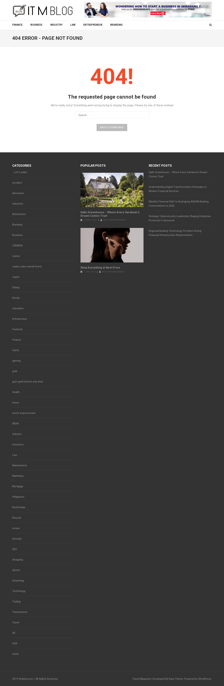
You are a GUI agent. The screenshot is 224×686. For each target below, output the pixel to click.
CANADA (17, 245)
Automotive (19, 214)
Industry (56, 24)
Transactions (19, 612)
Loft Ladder (19, 172)
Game (15, 350)
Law (72, 24)
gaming (16, 360)
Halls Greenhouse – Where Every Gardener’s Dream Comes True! (109, 214)
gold (14, 371)
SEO (14, 549)
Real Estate (18, 507)
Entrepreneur (92, 24)
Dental (15, 297)
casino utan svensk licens (27, 266)
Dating (15, 287)
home (15, 402)
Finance (17, 24)
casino (16, 256)
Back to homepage (112, 127)
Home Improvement (23, 413)
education (18, 308)
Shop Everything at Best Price (100, 267)
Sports (16, 570)
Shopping (17, 559)
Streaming (18, 580)
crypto (16, 277)
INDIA (15, 423)
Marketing (17, 475)
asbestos (17, 203)
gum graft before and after (27, 381)
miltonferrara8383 (114, 220)
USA (14, 643)
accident (17, 182)
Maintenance (19, 465)
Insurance (18, 444)
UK (13, 633)
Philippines (18, 496)
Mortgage (17, 486)
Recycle (16, 517)
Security (17, 538)
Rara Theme (176, 678)
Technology (19, 591)
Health (16, 392)
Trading (16, 601)
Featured (17, 329)
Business (36, 24)
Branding (116, 24)
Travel (15, 622)
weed (15, 653)
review (16, 528)
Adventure (18, 193)
